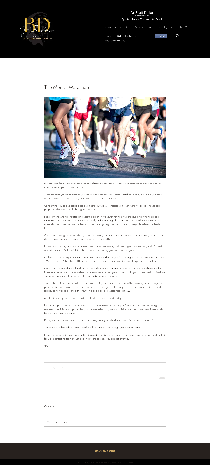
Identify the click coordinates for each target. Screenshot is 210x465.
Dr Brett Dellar (141, 13)
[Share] (161, 36)
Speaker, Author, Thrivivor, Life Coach (142, 19)
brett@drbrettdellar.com (124, 36)
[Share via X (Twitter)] (53, 367)
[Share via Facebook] (45, 367)
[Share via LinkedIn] (61, 367)
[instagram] (177, 35)
